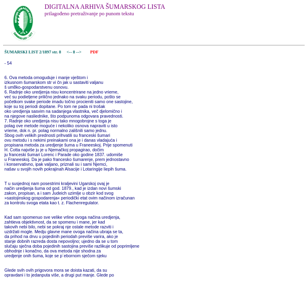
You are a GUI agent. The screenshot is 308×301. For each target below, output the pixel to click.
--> (79, 52)
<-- (69, 52)
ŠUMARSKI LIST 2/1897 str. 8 (32, 52)
